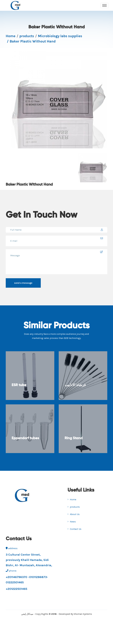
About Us (74, 514)
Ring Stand (74, 438)
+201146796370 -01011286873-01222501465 (27, 579)
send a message (23, 282)
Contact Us (74, 529)
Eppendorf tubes (25, 438)
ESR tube (19, 385)
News (72, 521)
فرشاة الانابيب (75, 385)
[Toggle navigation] (104, 5)
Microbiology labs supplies (60, 36)
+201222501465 (16, 589)
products (26, 36)
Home (10, 36)
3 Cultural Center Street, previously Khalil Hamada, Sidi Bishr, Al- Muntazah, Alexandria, (29, 560)
